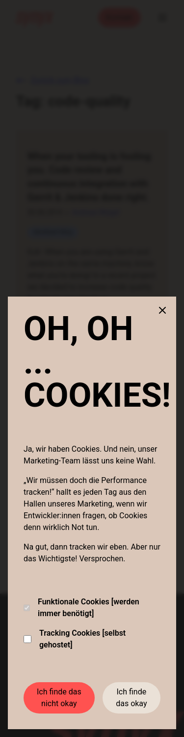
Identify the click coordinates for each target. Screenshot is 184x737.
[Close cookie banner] (162, 310)
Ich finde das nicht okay (59, 697)
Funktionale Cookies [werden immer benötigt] (81, 607)
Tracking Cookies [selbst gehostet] (75, 638)
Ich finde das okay (131, 697)
